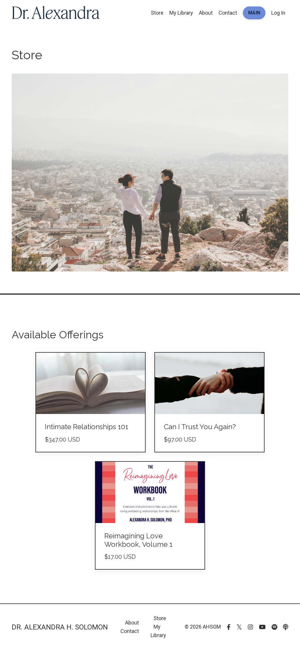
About (206, 13)
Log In (278, 13)
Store (157, 13)
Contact (228, 13)
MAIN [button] (254, 13)
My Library (181, 13)
